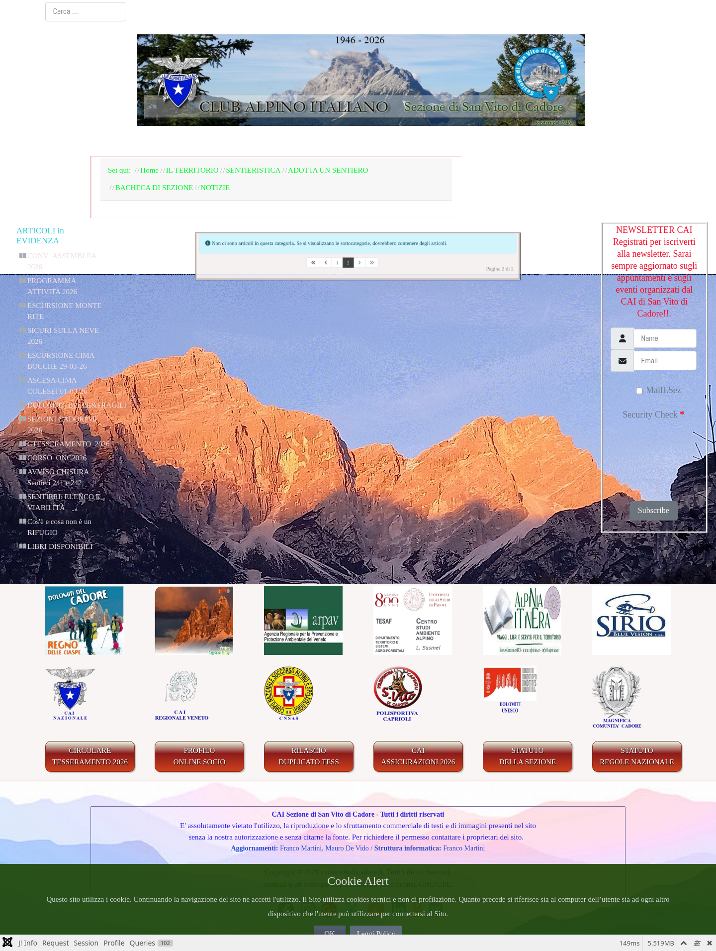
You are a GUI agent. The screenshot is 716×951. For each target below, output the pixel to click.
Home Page (129, 141)
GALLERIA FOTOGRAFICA (533, 141)
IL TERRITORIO (412, 141)
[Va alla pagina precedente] (312, 265)
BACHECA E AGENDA (303, 141)
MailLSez (658, 390)
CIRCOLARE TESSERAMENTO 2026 (90, 756)
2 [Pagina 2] (344, 265)
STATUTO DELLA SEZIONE (527, 756)
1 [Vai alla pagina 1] (329, 265)
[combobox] (85, 11)
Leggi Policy (376, 934)
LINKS (632, 141)
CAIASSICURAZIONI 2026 (418, 756)
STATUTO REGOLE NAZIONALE (637, 756)
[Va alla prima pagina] (295, 265)
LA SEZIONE (202, 141)
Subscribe (653, 510)
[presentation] (653, 457)
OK (329, 934)
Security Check (653, 415)
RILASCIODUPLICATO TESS (308, 756)
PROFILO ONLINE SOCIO (200, 756)
